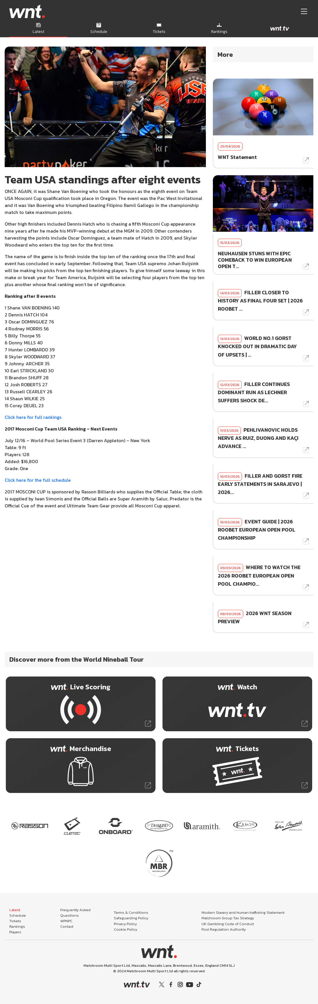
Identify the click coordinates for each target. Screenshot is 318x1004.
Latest (14, 910)
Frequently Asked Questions (75, 912)
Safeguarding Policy (131, 918)
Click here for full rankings (33, 417)
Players (15, 932)
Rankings (17, 926)
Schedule (17, 915)
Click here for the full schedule (38, 480)
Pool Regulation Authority (224, 929)
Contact (66, 926)
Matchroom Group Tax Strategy (228, 918)
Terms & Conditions (131, 912)
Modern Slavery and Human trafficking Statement (243, 912)
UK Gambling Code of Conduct (228, 924)
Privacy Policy (125, 924)
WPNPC (66, 921)
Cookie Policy (125, 929)
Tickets (15, 921)
